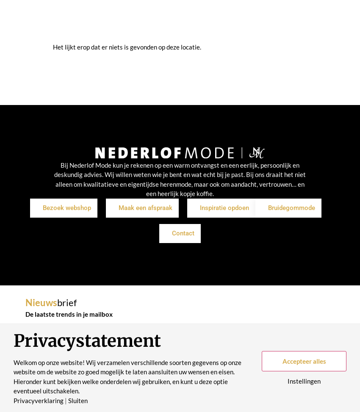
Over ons (195, 32)
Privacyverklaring (39, 401)
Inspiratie (121, 32)
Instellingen (304, 381)
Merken (159, 32)
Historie (232, 32)
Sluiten (78, 401)
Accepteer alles (304, 361)
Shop (88, 32)
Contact (267, 32)
